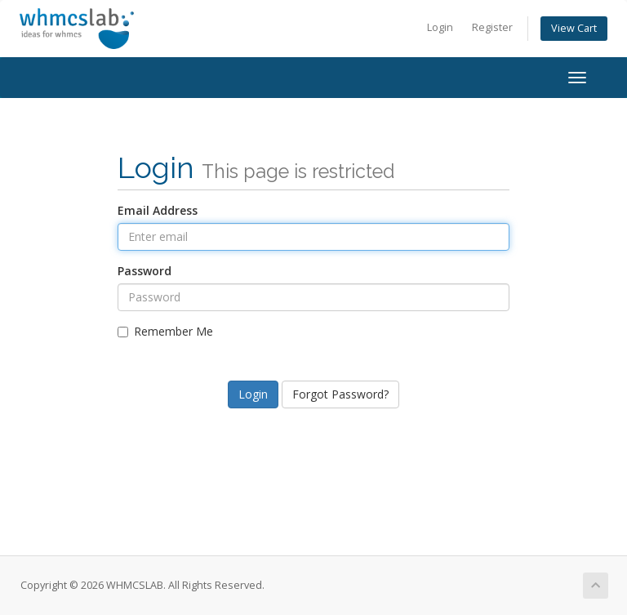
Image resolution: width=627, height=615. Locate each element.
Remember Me (165, 331)
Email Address (158, 210)
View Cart (574, 28)
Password (144, 271)
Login (440, 27)
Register (492, 27)
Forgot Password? (340, 394)
